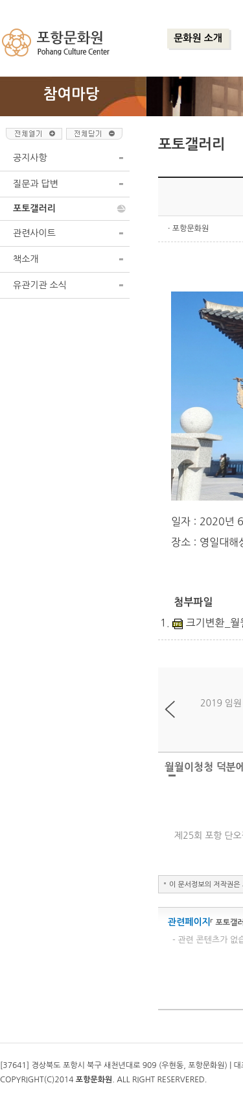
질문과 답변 (35, 183)
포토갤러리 (34, 208)
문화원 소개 (198, 38)
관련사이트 (34, 233)
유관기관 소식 (40, 285)
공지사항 (30, 157)
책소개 (25, 259)
